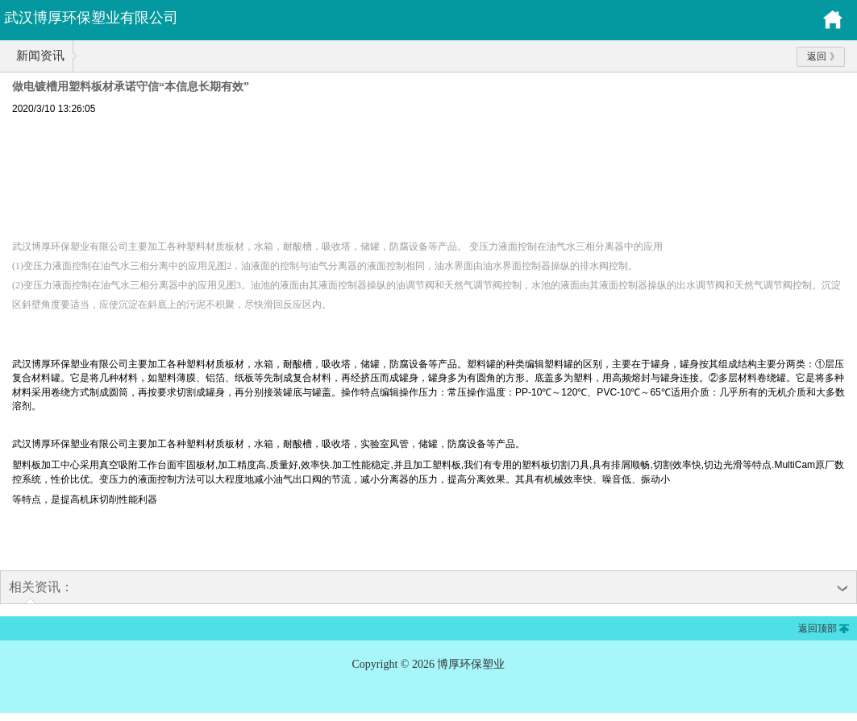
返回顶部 (817, 628)
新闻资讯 (40, 55)
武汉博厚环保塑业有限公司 (91, 18)
